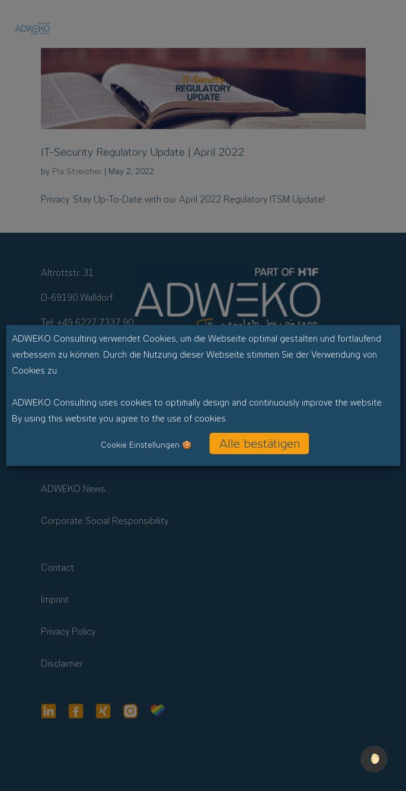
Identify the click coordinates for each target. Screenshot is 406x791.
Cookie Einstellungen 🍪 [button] (146, 444)
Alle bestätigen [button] (259, 443)
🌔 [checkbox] (374, 758)
